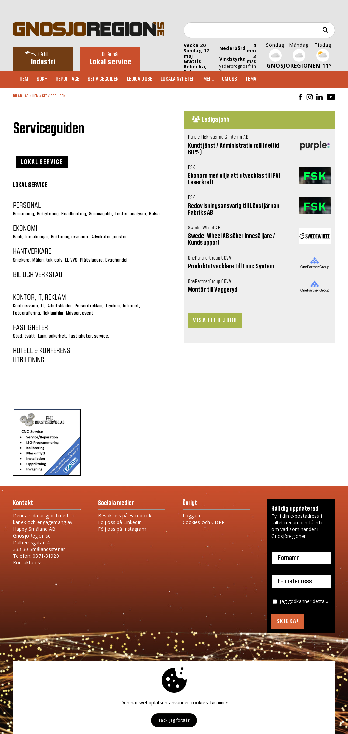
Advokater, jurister (109, 237)
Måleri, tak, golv (47, 260)
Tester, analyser (130, 214)
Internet (131, 306)
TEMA (265, 79)
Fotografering (26, 313)
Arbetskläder (59, 306)
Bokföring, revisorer (70, 237)
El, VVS (71, 260)
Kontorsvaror (25, 306)
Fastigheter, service (88, 336)
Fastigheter (30, 327)
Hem (25, 79)
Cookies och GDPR (204, 522)
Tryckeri (112, 306)
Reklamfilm (53, 313)
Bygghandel (116, 260)
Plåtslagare (91, 260)
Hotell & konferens (41, 350)
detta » (320, 601)
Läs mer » (219, 703)
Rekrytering (48, 214)
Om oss (242, 79)
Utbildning (28, 359)
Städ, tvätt (24, 336)
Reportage (72, 79)
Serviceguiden (109, 79)
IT (42, 306)
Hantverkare (32, 250)
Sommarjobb (100, 214)
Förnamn (289, 558)
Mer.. (219, 79)
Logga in (192, 515)
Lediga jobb (148, 79)
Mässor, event (80, 313)
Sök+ (45, 79)
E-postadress (295, 581)
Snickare (21, 260)
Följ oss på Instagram (122, 529)
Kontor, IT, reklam (39, 296)
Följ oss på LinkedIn (120, 522)
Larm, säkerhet (52, 336)
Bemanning (23, 214)
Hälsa (154, 214)
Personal (27, 204)
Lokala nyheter (187, 79)
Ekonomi (25, 227)
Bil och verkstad (37, 274)
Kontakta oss (28, 562)
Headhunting (73, 214)
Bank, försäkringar (30, 237)
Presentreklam (89, 306)
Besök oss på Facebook (124, 515)
